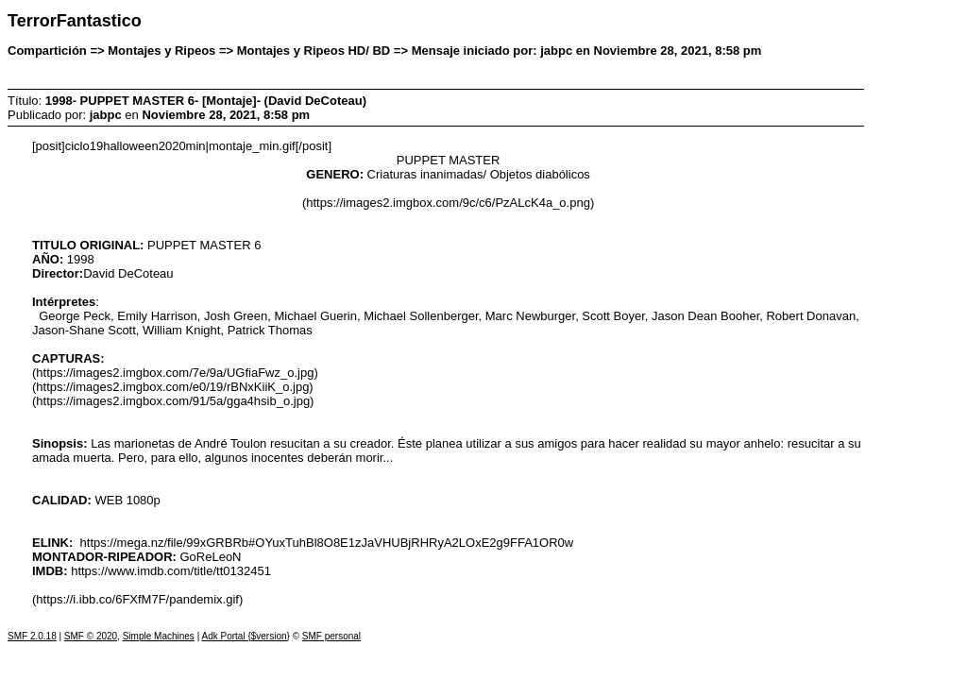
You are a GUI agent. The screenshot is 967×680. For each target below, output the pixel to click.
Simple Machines (159, 636)
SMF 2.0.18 (32, 636)
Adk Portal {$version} (245, 636)
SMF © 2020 (90, 636)
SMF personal (331, 636)
